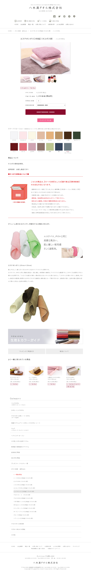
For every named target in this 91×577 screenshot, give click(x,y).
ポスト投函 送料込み (21, 30)
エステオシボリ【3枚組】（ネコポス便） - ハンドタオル (45, 30)
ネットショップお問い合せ (45, 556)
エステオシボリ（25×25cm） (15, 378)
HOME (17, 24)
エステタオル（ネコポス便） (21, 481)
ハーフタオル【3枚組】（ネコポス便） (23, 478)
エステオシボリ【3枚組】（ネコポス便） (24, 491)
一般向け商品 (54, 21)
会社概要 (23, 24)
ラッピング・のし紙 (45, 120)
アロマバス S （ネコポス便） (22, 495)
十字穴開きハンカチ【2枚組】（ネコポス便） (25, 501)
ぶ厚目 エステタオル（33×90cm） (54, 378)
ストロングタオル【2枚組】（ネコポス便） (24, 488)
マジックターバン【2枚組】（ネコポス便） (24, 508)
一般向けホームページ (53, 548)
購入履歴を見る (29, 21)
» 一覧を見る (18, 474)
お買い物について (41, 24)
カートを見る (42, 21)
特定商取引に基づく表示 (38, 548)
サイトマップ (76, 546)
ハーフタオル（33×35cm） (33, 378)
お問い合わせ (70, 24)
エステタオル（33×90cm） (70, 378)
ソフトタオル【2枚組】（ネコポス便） (23, 485)
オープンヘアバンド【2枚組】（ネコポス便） (25, 511)
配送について (64, 351)
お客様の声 (51, 24)
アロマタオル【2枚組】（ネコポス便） (23, 498)
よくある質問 (60, 24)
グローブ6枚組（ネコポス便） (21, 515)
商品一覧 (30, 24)
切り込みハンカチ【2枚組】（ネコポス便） (25, 505)
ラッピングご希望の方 (26, 351)
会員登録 (18, 21)
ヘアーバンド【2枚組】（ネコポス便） (23, 518)
